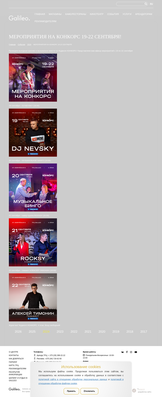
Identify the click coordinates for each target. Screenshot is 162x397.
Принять (71, 391)
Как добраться (16, 359)
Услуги (127, 14)
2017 (143, 331)
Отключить (89, 391)
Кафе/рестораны (75, 14)
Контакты (14, 355)
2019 (116, 331)
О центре (13, 352)
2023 (60, 331)
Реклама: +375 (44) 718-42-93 (48, 359)
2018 (129, 331)
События (113, 14)
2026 (18, 331)
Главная (40, 14)
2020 (102, 331)
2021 (88, 331)
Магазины (55, 14)
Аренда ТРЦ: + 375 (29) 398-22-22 (49, 355)
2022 (74, 331)
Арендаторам (143, 14)
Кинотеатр (96, 14)
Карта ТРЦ (14, 365)
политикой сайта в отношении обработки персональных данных (72, 379)
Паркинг (13, 362)
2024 (46, 331)
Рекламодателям (45, 21)
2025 (32, 331)
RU (151, 4)
